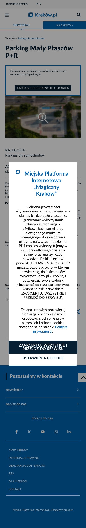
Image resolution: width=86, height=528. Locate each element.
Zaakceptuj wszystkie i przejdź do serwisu (43, 347)
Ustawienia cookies (43, 358)
